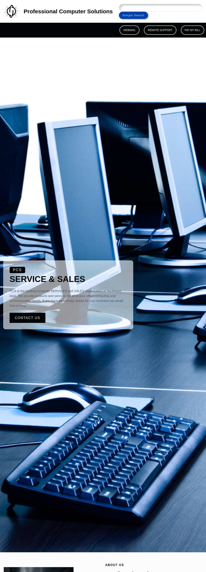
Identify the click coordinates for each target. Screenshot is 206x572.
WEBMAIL (129, 30)
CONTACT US (27, 318)
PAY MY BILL (192, 30)
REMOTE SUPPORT (160, 30)
